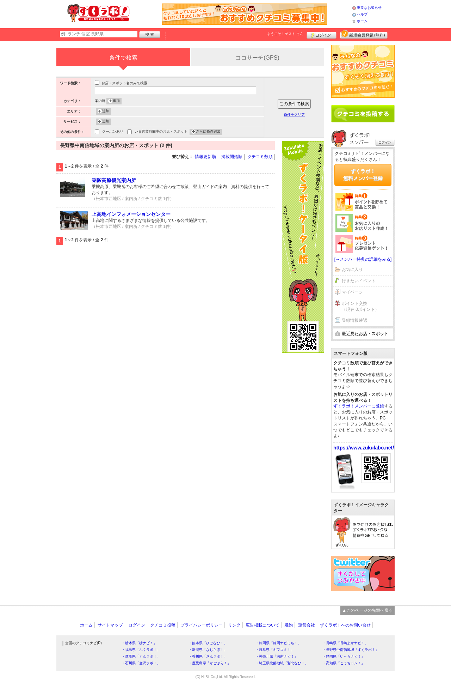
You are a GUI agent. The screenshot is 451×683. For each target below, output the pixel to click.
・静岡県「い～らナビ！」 (343, 656)
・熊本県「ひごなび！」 (208, 643)
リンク (234, 625)
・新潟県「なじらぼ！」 (208, 650)
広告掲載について (262, 625)
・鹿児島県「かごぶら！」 (210, 663)
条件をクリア (294, 114)
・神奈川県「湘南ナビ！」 (276, 656)
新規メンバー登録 (364, 34)
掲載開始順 (231, 156)
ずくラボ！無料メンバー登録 (363, 174)
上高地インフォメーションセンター (131, 214)
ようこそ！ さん (285, 34)
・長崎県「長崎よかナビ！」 (345, 643)
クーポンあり (112, 132)
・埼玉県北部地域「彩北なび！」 (281, 663)
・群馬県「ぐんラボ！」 (141, 656)
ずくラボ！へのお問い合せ (345, 625)
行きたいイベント (359, 280)
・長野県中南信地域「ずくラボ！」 (350, 650)
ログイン (321, 34)
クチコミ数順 (260, 156)
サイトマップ (110, 625)
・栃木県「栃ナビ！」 (139, 643)
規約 (288, 625)
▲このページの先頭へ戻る (367, 610)
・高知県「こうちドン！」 (343, 663)
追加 (116, 101)
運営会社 (306, 625)
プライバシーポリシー (201, 625)
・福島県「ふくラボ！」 (141, 650)
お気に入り (352, 269)
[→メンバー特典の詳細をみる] (363, 259)
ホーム (362, 21)
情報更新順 (205, 156)
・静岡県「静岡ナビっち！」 (278, 643)
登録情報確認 (354, 320)
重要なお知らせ (369, 8)
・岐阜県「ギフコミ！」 (274, 650)
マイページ (352, 292)
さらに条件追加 (208, 131)
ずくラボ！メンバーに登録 (358, 406)
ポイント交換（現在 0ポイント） (360, 306)
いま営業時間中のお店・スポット (161, 132)
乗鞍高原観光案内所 (114, 180)
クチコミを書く (363, 113)
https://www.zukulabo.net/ (363, 448)
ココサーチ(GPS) (257, 58)
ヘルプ (362, 14)
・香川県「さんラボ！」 (208, 656)
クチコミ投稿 (162, 625)
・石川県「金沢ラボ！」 (141, 663)
